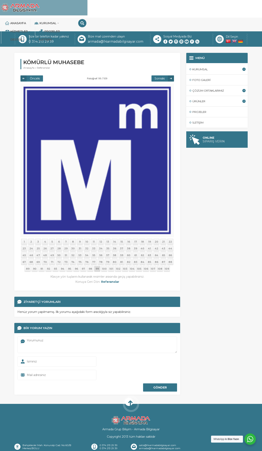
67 (24, 248)
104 (132, 255)
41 (149, 234)
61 (135, 241)
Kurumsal (105, 8)
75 (79, 248)
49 (52, 241)
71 (52, 248)
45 (24, 241)
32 (86, 234)
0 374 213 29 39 (41, 28)
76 (86, 248)
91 (41, 255)
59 (121, 241)
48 (45, 241)
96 (76, 255)
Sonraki (160, 65)
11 (94, 227)
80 (114, 248)
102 (118, 255)
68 (31, 248)
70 (45, 248)
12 (100, 227)
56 (100, 241)
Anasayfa (73, 8)
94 (62, 255)
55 (93, 241)
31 (80, 234)
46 (31, 241)
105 (139, 255)
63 (149, 241)
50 (59, 241)
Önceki (35, 65)
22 (170, 227)
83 (135, 248)
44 (170, 234)
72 (59, 248)
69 (38, 248)
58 (114, 241)
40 (142, 234)
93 (55, 255)
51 (66, 241)
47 (38, 241)
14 (114, 227)
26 (45, 234)
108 (160, 255)
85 (149, 248)
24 (31, 234)
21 (163, 227)
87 (163, 248)
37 (121, 234)
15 (121, 227)
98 (90, 255)
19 (149, 227)
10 (86, 227)
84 (142, 248)
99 (97, 255)
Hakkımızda (70, 446)
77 (93, 248)
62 (142, 241)
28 (59, 234)
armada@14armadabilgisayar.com (115, 28)
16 (128, 227)
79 (107, 248)
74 (73, 248)
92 (48, 255)
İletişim (226, 8)
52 (73, 241)
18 (142, 227)
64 (156, 241)
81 (121, 248)
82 (128, 248)
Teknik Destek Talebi (203, 446)
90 (34, 255)
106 (146, 255)
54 (86, 241)
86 (156, 248)
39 (135, 234)
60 (128, 241)
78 (101, 248)
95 (69, 255)
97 (83, 255)
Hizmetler (139, 8)
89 (27, 255)
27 (52, 234)
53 (79, 241)
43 (163, 234)
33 (93, 234)
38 (128, 234)
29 (66, 234)
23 (24, 234)
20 (156, 227)
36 (114, 234)
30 (73, 234)
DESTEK (199, 8)
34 (101, 234)
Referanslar (43, 54)
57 (107, 241)
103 (125, 255)
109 (167, 255)
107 (153, 255)
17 (135, 227)
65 (163, 241)
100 (104, 255)
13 (107, 227)
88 (170, 248)
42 (156, 234)
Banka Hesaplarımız (135, 446)
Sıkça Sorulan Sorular (168, 446)
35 (107, 234)
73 (66, 248)
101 (111, 255)
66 (170, 241)
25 (38, 234)
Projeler (170, 8)
